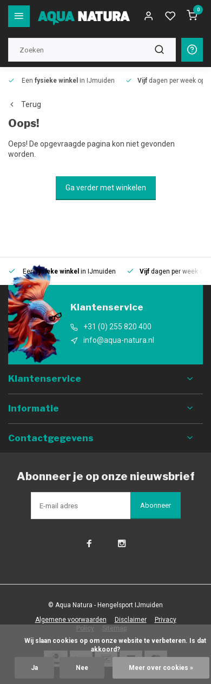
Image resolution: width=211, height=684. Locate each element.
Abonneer (155, 505)
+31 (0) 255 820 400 (117, 326)
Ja (34, 668)
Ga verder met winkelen (105, 187)
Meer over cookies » (161, 668)
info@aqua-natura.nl (118, 340)
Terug (24, 104)
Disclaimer (131, 619)
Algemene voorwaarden (71, 619)
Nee (82, 668)
